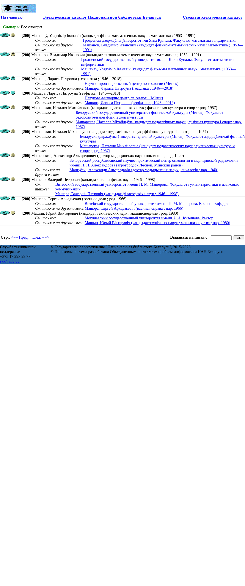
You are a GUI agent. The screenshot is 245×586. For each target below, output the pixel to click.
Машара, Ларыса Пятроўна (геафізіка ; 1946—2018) (129, 88)
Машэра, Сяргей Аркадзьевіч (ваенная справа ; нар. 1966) (134, 208)
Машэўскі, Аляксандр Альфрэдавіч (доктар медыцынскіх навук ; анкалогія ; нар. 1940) (143, 170)
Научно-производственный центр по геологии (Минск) (131, 83)
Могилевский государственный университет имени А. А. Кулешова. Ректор (149, 218)
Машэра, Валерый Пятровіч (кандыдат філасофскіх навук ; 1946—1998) (117, 194)
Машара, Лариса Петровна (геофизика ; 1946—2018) (130, 102)
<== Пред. (20, 237)
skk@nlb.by (9, 261)
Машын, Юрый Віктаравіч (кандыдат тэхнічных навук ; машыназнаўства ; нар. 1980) (157, 222)
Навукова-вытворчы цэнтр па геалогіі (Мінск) (124, 98)
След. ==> (40, 237)
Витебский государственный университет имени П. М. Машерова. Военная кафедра (156, 203)
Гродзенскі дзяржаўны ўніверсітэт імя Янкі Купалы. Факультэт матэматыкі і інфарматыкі (159, 40)
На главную (11, 17)
